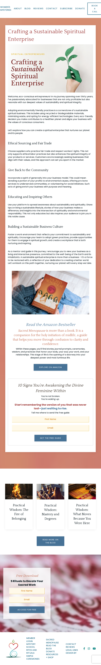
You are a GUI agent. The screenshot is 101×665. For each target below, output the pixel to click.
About (18, 8)
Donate (80, 8)
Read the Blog (51, 647)
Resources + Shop (52, 656)
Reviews (38, 8)
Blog (27, 8)
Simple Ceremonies (32, 657)
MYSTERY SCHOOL (31, 646)
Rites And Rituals (31, 651)
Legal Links (72, 650)
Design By (71, 653)
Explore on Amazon (50, 367)
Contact (51, 8)
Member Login (30, 640)
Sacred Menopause (52, 641)
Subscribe (66, 8)
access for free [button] (26, 609)
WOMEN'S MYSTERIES (5, 8)
